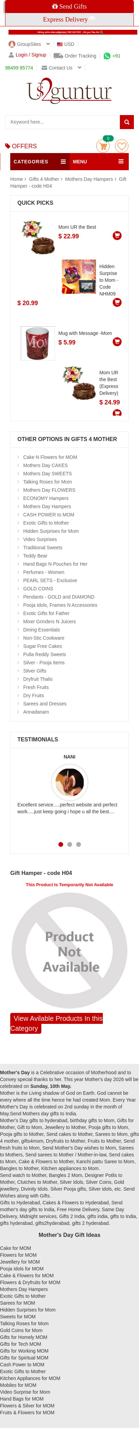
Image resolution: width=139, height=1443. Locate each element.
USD (65, 44)
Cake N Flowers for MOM (50, 457)
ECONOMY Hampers (46, 498)
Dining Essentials (41, 629)
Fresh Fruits (36, 687)
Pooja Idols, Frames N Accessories (60, 605)
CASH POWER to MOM (48, 514)
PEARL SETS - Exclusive (50, 580)
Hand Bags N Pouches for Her (55, 564)
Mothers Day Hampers (89, 179)
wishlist (121, 146)
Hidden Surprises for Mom (51, 531)
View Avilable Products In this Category (56, 1023)
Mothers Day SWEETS (47, 473)
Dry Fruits (33, 695)
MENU (80, 161)
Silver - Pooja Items (44, 662)
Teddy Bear (35, 556)
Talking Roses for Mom (47, 482)
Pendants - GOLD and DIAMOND (59, 597)
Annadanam (36, 712)
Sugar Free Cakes (42, 646)
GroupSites (25, 44)
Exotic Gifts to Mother (46, 523)
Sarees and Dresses (45, 703)
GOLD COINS (38, 588)
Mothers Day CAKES (45, 465)
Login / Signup (27, 55)
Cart (103, 146)
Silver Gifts (34, 671)
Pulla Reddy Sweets (44, 654)
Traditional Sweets (42, 547)
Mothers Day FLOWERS (49, 490)
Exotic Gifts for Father (46, 613)
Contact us (57, 68)
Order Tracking (75, 56)
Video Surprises (40, 539)
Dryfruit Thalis (38, 679)
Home (16, 179)
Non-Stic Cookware (44, 638)
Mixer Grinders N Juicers (49, 621)
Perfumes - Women (43, 572)
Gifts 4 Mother (44, 179)
